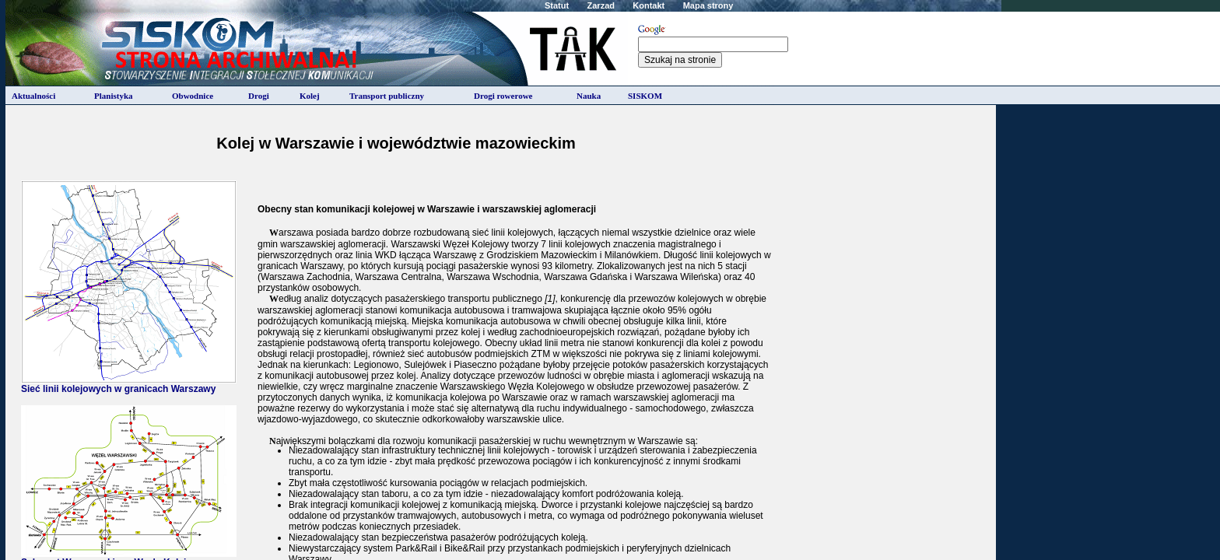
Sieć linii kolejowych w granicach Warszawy (129, 384)
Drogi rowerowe (503, 95)
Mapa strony (708, 5)
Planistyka (113, 95)
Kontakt (648, 5)
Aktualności (33, 95)
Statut (557, 5)
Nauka (589, 95)
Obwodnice (192, 95)
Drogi (258, 95)
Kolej (310, 95)
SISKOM (645, 95)
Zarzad (601, 5)
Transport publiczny (386, 95)
